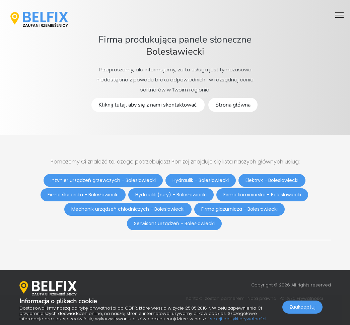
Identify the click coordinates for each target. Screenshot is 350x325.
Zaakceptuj (302, 307)
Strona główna (233, 105)
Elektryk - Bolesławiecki (272, 180)
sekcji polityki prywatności (238, 319)
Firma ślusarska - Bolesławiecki (83, 194)
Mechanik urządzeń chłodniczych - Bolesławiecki (128, 209)
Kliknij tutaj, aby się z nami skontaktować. (148, 105)
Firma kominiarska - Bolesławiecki (262, 194)
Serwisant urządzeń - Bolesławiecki (174, 223)
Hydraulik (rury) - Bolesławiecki (171, 194)
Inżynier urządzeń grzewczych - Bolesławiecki (103, 180)
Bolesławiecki (175, 51)
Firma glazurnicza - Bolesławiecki (239, 209)
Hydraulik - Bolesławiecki (200, 180)
